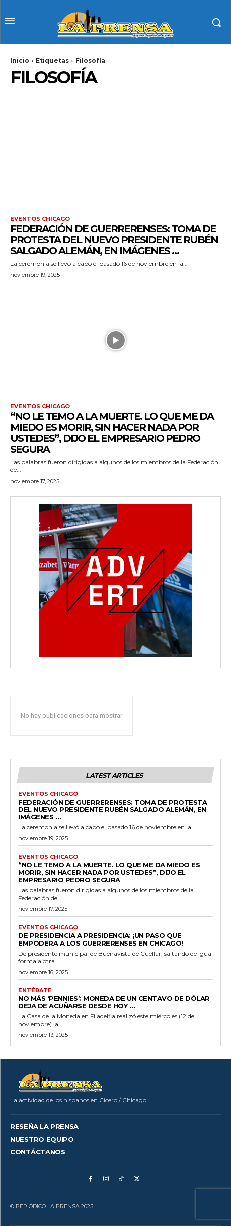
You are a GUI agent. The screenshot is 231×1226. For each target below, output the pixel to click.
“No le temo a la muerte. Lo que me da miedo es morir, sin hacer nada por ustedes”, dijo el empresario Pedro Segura (111, 432)
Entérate (35, 990)
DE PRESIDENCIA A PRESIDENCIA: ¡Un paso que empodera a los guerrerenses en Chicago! (100, 939)
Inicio (19, 60)
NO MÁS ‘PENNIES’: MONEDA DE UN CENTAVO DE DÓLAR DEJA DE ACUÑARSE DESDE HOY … (114, 1002)
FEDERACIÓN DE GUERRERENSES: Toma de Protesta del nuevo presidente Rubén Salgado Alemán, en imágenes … (114, 240)
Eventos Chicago (40, 219)
